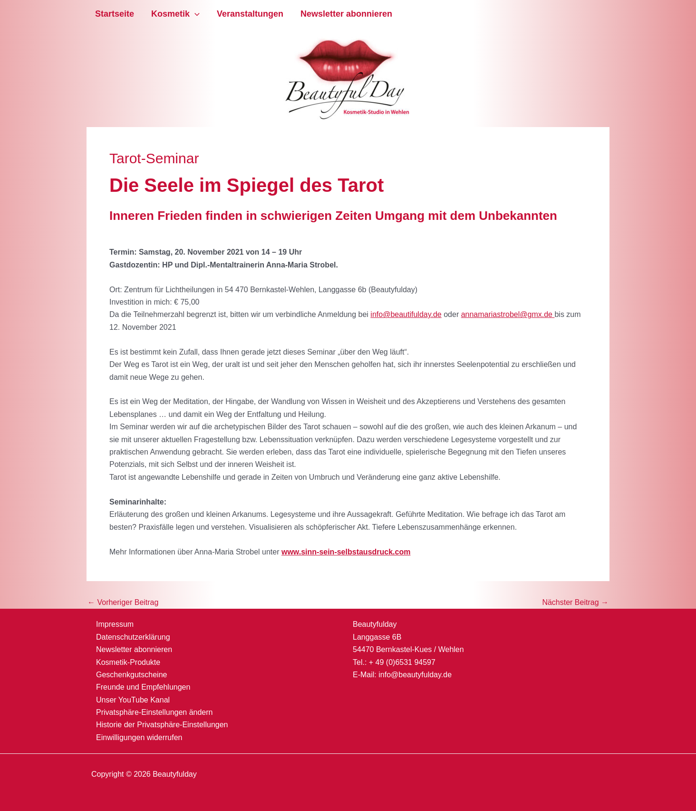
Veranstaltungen (250, 14)
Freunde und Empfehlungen (143, 687)
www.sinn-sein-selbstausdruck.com (345, 552)
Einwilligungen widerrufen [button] (139, 737)
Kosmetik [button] (175, 14)
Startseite (114, 14)
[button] (195, 14)
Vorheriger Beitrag (122, 602)
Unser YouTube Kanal (133, 700)
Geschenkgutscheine (131, 675)
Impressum (115, 624)
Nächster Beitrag (575, 602)
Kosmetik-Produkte (128, 662)
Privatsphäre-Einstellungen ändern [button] (154, 712)
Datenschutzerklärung (133, 637)
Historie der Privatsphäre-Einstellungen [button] (162, 725)
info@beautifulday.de (405, 314)
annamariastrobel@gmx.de (508, 314)
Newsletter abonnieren (346, 14)
